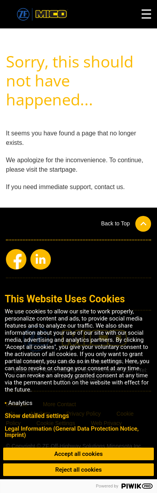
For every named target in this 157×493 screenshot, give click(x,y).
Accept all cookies (78, 453)
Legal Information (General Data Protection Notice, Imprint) (72, 432)
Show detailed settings (37, 416)
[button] (126, 224)
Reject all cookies (78, 469)
